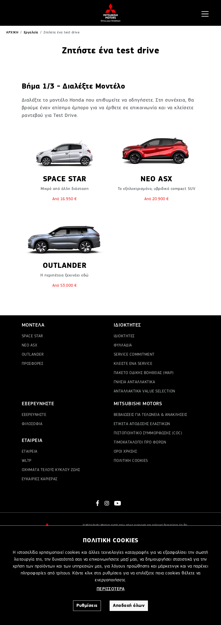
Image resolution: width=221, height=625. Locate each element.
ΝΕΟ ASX (29, 345)
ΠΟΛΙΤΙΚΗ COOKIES (131, 461)
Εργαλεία (31, 32)
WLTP (26, 461)
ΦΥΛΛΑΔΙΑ (123, 345)
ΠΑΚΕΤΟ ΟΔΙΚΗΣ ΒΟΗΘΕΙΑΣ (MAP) (144, 373)
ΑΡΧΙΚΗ (12, 32)
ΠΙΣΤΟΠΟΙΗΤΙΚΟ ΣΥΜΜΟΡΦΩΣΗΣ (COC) (148, 433)
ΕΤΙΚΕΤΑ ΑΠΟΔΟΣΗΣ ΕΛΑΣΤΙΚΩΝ (142, 424)
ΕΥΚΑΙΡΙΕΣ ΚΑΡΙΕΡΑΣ (39, 479)
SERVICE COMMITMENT (134, 355)
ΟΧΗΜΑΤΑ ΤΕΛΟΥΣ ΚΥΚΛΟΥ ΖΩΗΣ (51, 470)
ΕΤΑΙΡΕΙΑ (30, 452)
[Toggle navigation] (205, 13)
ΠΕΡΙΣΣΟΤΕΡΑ (111, 589)
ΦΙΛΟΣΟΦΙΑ (32, 424)
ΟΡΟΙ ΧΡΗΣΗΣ (125, 452)
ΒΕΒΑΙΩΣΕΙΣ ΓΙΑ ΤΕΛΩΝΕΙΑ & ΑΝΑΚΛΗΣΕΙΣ (150, 415)
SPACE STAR (32, 336)
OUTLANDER (33, 355)
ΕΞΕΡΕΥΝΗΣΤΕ (34, 415)
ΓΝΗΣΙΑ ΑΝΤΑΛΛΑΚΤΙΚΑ (134, 382)
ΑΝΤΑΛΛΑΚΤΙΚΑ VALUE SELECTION (144, 391)
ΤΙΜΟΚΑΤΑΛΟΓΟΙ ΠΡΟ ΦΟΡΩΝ (140, 442)
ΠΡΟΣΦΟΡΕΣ (32, 364)
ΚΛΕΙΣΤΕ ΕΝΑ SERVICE (133, 364)
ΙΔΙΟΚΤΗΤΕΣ (124, 336)
